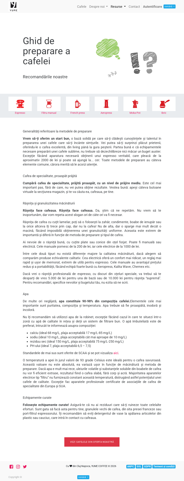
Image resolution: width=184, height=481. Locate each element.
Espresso (20, 112)
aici (115, 353)
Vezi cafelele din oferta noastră (92, 442)
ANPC (130, 466)
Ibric (163, 112)
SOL (139, 466)
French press (77, 112)
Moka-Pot (135, 112)
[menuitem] (82, 6)
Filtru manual (49, 112)
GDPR (147, 466)
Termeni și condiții (164, 466)
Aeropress (106, 112)
